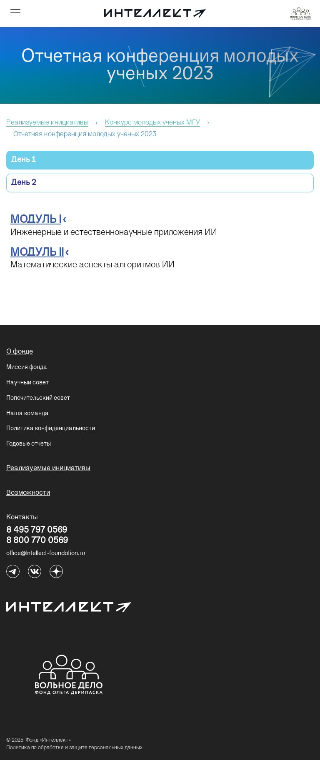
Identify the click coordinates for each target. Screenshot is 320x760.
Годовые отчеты (28, 444)
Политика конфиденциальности (50, 428)
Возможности (28, 493)
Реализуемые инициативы (48, 468)
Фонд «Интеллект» (48, 740)
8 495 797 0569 (36, 531)
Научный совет (27, 383)
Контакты (22, 517)
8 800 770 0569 (37, 541)
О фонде (19, 352)
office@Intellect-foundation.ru (45, 553)
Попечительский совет (38, 398)
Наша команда (27, 413)
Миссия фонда (26, 367)
